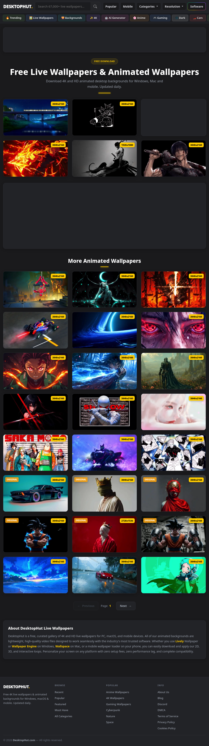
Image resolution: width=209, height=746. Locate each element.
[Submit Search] (95, 6)
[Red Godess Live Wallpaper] (173, 493)
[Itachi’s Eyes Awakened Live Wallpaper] (173, 330)
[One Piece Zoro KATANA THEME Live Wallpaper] (104, 158)
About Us (163, 692)
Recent (59, 692)
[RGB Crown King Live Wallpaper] (104, 493)
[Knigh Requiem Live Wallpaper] (173, 371)
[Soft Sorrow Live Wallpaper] (173, 412)
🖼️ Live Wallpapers (41, 18)
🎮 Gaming (160, 18)
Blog (160, 698)
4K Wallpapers (115, 698)
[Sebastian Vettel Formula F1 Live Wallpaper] (35, 330)
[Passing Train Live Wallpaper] (35, 117)
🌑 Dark (180, 18)
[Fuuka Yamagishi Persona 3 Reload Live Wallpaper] (173, 575)
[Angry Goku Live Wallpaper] (35, 534)
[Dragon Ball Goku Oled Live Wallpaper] (104, 117)
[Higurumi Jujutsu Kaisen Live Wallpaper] (173, 289)
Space (110, 722)
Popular (111, 6)
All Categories (63, 716)
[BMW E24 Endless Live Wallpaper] (35, 493)
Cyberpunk (113, 710)
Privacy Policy (166, 722)
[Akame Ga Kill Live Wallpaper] (35, 412)
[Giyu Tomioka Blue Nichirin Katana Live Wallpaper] (104, 371)
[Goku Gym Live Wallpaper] (173, 534)
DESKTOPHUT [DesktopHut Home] (17, 6)
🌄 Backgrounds (71, 18)
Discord (162, 704)
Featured (60, 704)
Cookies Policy (167, 728)
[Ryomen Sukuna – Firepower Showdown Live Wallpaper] (35, 158)
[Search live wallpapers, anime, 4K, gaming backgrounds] (62, 6)
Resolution (174, 6)
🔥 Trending (13, 18)
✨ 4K (93, 18)
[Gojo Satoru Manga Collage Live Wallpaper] (173, 452)
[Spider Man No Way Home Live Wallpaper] (35, 289)
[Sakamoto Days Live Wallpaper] (35, 452)
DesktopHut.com (24, 740)
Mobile (128, 6)
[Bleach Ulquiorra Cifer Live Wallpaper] (104, 289)
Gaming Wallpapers (118, 704)
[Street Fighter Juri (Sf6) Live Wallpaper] (104, 452)
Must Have (61, 710)
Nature (110, 716)
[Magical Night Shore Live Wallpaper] (35, 575)
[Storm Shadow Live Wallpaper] (104, 412)
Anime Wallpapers (117, 692)
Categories (148, 6)
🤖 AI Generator (115, 18)
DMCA (161, 710)
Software (196, 6)
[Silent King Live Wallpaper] (104, 534)
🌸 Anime (139, 18)
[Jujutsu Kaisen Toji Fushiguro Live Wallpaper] (173, 158)
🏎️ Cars (197, 18)
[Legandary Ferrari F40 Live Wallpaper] (104, 575)
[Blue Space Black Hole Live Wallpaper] (104, 330)
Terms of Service (168, 716)
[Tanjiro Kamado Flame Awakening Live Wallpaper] (35, 371)
